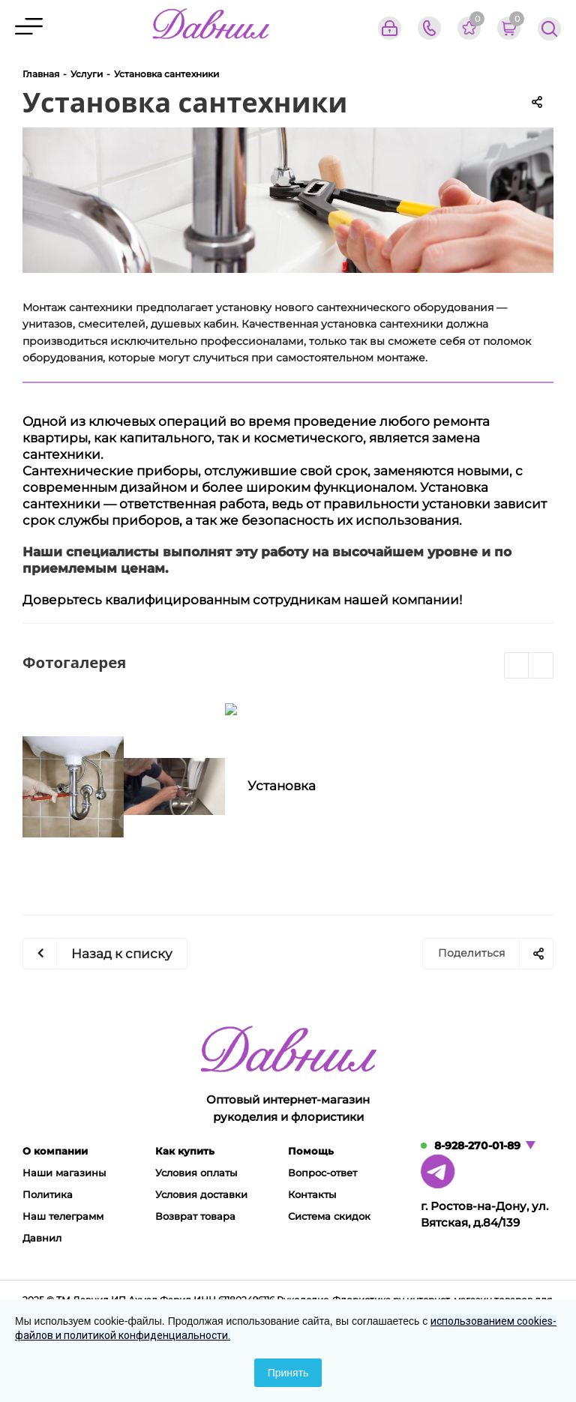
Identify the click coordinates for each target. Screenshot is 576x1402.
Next (541, 666)
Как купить (184, 1151)
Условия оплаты (196, 1173)
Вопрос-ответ (322, 1173)
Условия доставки (201, 1194)
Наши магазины (64, 1173)
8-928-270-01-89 (477, 1145)
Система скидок (329, 1216)
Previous (517, 666)
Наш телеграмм (63, 1216)
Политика (47, 1194)
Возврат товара (195, 1216)
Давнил (42, 1238)
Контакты (312, 1194)
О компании (55, 1151)
